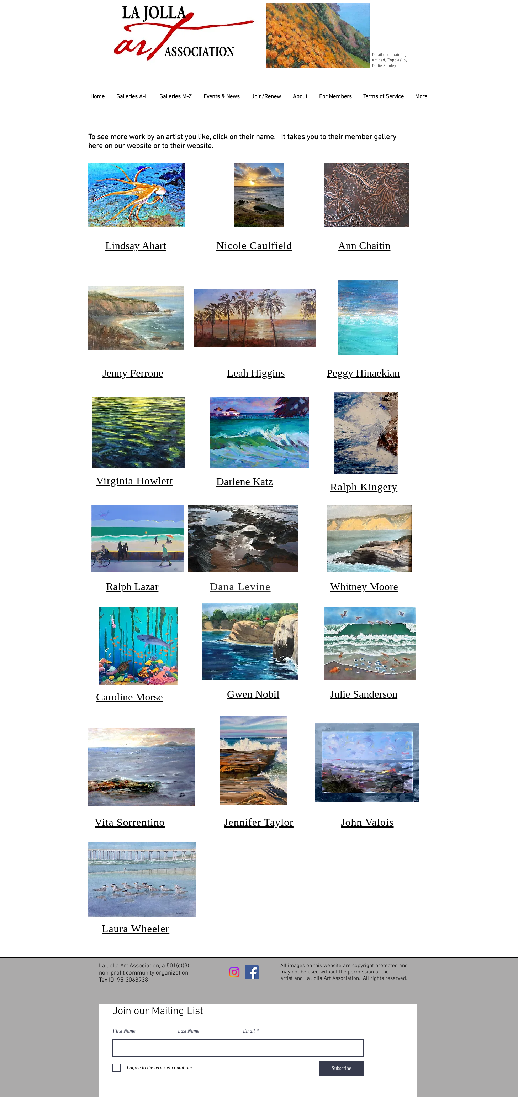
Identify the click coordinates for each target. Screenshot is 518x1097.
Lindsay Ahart (135, 245)
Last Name (188, 1031)
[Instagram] (234, 972)
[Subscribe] (341, 1068)
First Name (124, 1031)
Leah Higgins (256, 373)
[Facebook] (252, 972)
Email (249, 1031)
